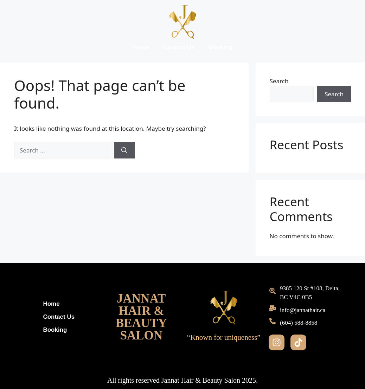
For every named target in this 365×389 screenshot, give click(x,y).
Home (141, 47)
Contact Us (179, 47)
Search (279, 81)
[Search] (124, 150)
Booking (220, 47)
